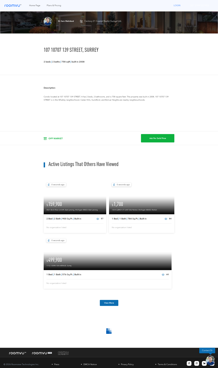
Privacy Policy (127, 364)
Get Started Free (199, 5)
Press (56, 364)
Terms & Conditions (167, 364)
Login (177, 5)
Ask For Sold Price (157, 138)
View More (109, 303)
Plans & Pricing (54, 5)
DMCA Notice (90, 364)
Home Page (34, 5)
